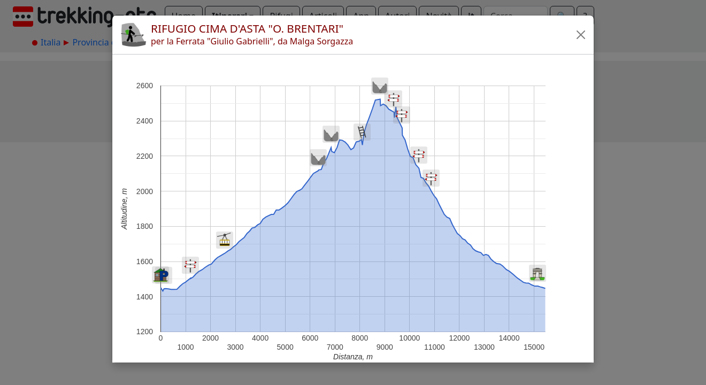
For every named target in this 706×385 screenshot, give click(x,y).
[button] (580, 34)
